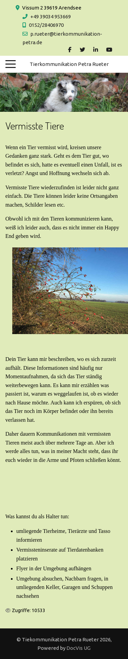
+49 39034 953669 (50, 16)
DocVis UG (78, 648)
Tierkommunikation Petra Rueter (69, 64)
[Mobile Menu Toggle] (10, 64)
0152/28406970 (46, 25)
